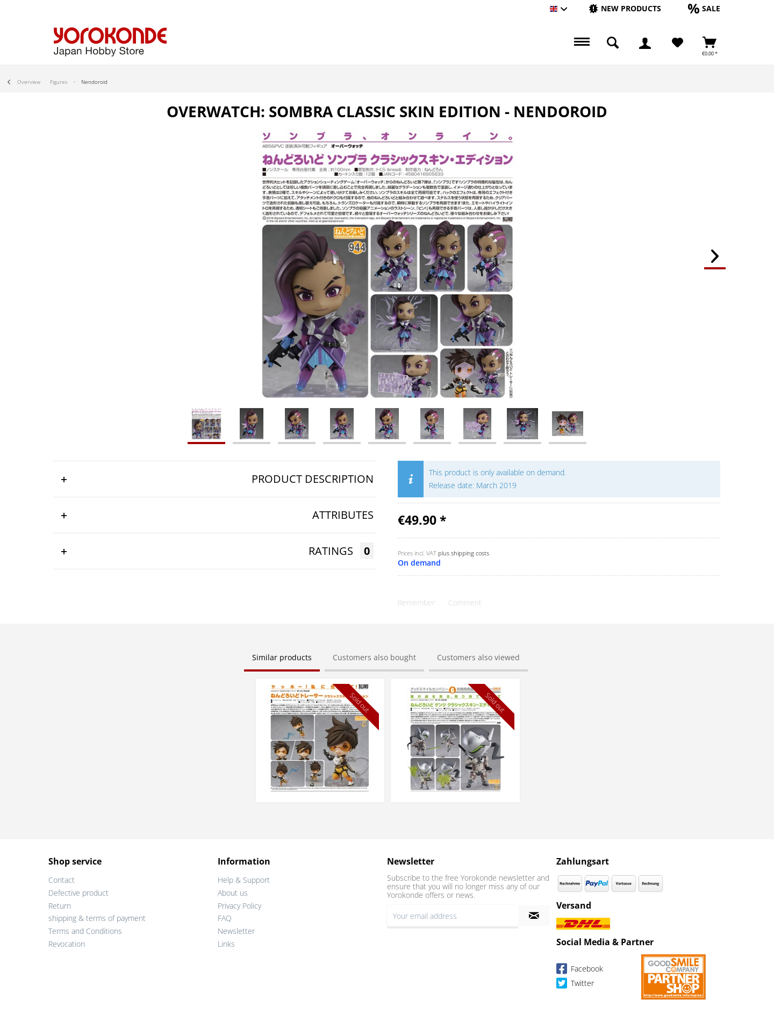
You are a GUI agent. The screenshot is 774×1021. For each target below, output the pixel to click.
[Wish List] (677, 43)
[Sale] (704, 8)
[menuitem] (625, 9)
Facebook (579, 970)
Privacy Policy (239, 906)
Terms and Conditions (85, 931)
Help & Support (244, 880)
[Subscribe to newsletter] (534, 915)
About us (233, 893)
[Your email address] (452, 915)
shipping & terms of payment (97, 918)
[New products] (624, 8)
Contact (61, 880)
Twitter (575, 984)
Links (226, 944)
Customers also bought (374, 657)
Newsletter (236, 931)
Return (59, 906)
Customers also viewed (478, 657)
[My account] (645, 43)
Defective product (78, 893)
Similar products (282, 657)
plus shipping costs (463, 553)
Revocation (66, 944)
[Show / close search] (613, 43)
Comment (465, 602)
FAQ (225, 918)
